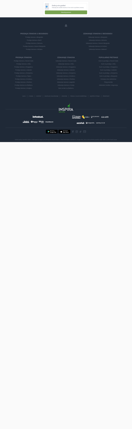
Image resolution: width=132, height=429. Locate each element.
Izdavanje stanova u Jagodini (66, 82)
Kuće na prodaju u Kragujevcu (108, 67)
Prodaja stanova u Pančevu (23, 82)
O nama (31, 96)
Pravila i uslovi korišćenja (78, 96)
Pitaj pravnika (108, 82)
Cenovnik (64, 96)
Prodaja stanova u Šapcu (23, 76)
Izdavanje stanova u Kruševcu (66, 76)
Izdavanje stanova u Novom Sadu (66, 61)
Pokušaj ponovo (66, 12)
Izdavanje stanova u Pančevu (66, 79)
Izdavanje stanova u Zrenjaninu (66, 73)
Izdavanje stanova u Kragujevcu (66, 67)
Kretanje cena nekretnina (108, 79)
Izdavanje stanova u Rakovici (98, 49)
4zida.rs (105, 139)
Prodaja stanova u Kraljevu (23, 88)
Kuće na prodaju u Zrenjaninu (108, 73)
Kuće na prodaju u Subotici (108, 70)
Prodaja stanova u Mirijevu (34, 49)
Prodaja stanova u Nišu (23, 64)
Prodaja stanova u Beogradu (34, 37)
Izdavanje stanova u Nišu (66, 64)
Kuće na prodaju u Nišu (108, 64)
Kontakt (38, 96)
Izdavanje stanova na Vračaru (98, 46)
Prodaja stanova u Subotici (23, 70)
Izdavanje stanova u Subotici (66, 70)
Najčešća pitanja (95, 96)
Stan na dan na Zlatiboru (66, 88)
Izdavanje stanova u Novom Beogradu (98, 43)
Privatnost (106, 96)
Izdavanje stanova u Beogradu (97, 37)
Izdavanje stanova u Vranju (66, 85)
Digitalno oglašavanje (51, 96)
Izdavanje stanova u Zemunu (98, 40)
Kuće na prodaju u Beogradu (108, 76)
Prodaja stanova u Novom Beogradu (34, 46)
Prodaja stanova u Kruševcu (23, 79)
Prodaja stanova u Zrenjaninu (23, 73)
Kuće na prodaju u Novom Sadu (108, 61)
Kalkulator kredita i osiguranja (108, 85)
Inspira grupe (113, 139)
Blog (24, 96)
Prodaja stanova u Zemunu (34, 43)
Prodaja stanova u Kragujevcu (23, 67)
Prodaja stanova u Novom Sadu (23, 61)
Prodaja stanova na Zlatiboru (24, 85)
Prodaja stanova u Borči (34, 40)
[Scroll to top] (66, 25)
